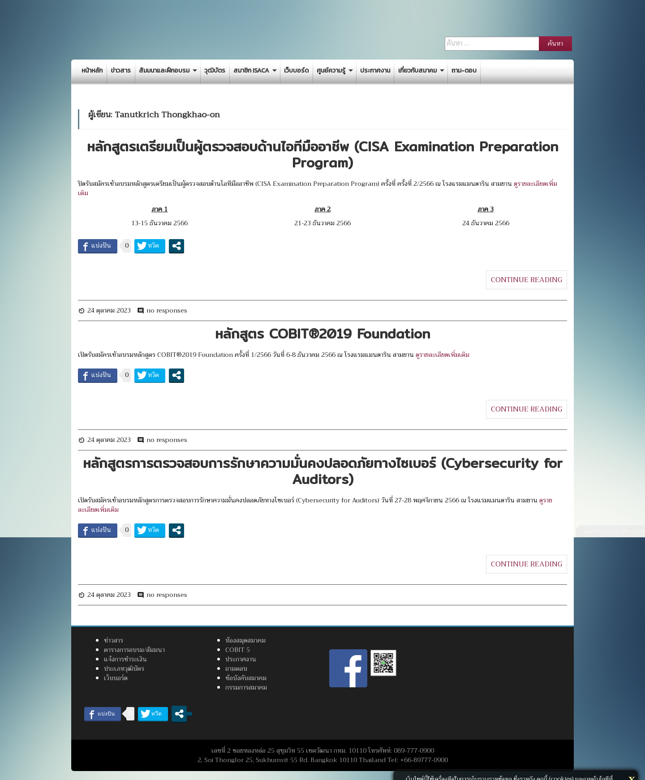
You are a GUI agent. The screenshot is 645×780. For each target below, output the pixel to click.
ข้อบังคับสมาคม (246, 678)
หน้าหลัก (92, 70)
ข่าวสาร (121, 70)
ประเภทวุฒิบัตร (124, 668)
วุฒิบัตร (214, 70)
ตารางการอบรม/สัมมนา (134, 649)
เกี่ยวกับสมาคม (417, 70)
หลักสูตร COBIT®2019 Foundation (322, 333)
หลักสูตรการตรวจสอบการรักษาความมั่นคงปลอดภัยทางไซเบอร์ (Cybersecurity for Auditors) (323, 471)
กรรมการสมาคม (246, 687)
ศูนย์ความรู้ (331, 70)
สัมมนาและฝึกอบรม (164, 70)
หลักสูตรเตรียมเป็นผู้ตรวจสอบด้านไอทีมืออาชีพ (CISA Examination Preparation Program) (322, 154)
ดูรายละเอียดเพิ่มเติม (442, 354)
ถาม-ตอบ (464, 70)
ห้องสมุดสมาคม (245, 640)
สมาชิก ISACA (251, 70)
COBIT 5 (237, 649)
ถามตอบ (236, 668)
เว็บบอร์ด (296, 70)
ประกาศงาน (375, 70)
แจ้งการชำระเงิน (125, 659)
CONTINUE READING (526, 280)
